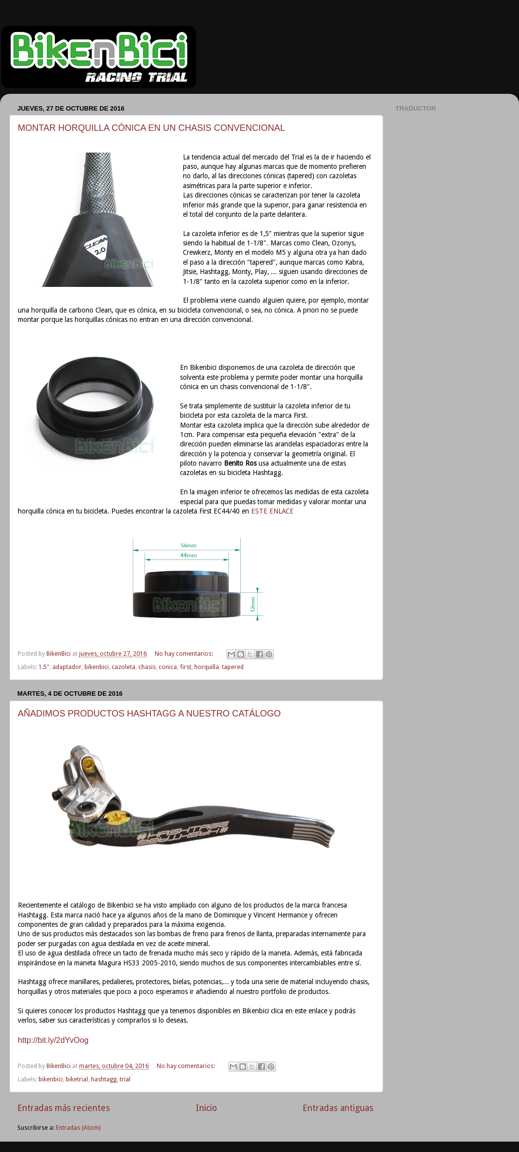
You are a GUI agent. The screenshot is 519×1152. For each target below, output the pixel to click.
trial (125, 1079)
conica (168, 667)
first (185, 667)
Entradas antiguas (338, 1108)
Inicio (206, 1108)
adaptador (67, 667)
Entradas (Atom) (78, 1127)
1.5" (44, 667)
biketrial (77, 1079)
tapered (233, 667)
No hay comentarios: (185, 653)
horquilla (206, 667)
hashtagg (104, 1079)
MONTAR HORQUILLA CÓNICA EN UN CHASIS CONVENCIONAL (151, 128)
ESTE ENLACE (272, 511)
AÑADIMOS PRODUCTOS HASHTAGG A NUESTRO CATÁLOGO (149, 713)
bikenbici (97, 667)
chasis (147, 667)
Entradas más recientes (63, 1108)
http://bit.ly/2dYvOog (53, 1040)
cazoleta (123, 667)
